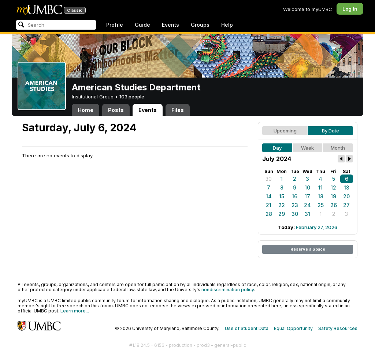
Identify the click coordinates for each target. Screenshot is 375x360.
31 (307, 214)
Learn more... (74, 311)
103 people (131, 97)
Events (170, 25)
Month (338, 148)
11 (320, 187)
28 (269, 214)
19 (333, 196)
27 (346, 205)
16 (294, 196)
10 (307, 187)
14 (269, 196)
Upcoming (285, 131)
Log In (349, 9)
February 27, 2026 (316, 227)
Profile (114, 25)
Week (307, 148)
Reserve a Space (307, 249)
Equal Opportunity (293, 328)
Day (277, 148)
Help (227, 25)
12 (333, 187)
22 (281, 205)
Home (85, 110)
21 (268, 205)
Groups (200, 25)
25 (321, 205)
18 (320, 196)
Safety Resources (337, 328)
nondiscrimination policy (227, 289)
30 (269, 179)
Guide (142, 25)
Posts (116, 110)
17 (307, 196)
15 (281, 196)
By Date (330, 131)
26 (333, 205)
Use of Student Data (246, 328)
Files (177, 110)
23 (295, 205)
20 (346, 196)
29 (281, 214)
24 (307, 205)
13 (346, 187)
